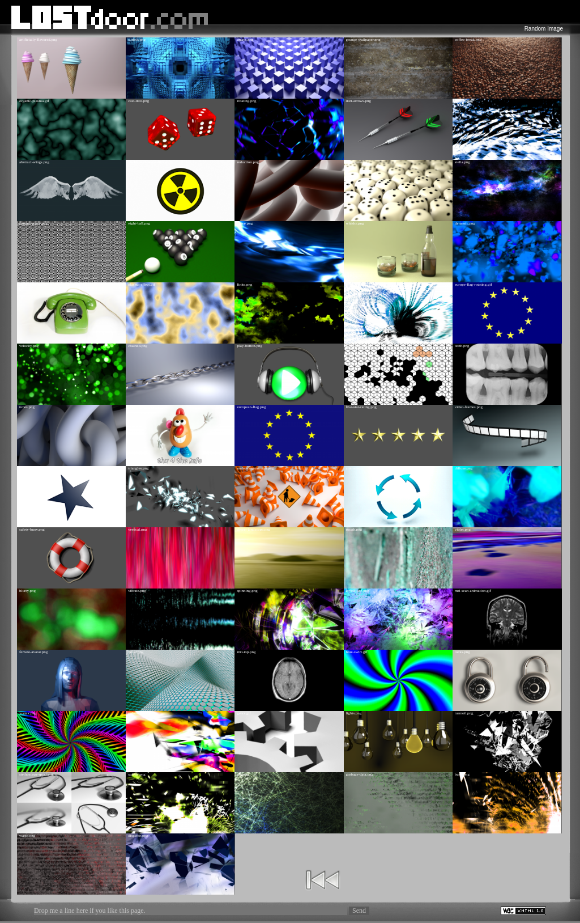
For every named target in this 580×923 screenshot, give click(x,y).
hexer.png (135, 652)
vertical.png (137, 529)
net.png (243, 774)
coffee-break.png (468, 39)
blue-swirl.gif (357, 652)
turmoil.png (464, 713)
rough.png (354, 529)
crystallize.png (357, 590)
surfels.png (137, 39)
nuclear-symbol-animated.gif (151, 162)
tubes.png (27, 407)
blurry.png (27, 590)
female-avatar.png (33, 652)
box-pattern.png (359, 346)
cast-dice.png (138, 101)
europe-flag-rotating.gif (473, 284)
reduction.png (248, 162)
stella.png (462, 162)
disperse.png (138, 835)
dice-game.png (357, 162)
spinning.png (247, 590)
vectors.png (355, 284)
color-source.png (141, 713)
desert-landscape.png (253, 529)
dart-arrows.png (359, 101)
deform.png (464, 101)
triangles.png (138, 468)
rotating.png (246, 101)
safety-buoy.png (32, 529)
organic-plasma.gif (34, 101)
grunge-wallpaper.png (363, 39)
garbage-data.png (359, 774)
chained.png (137, 346)
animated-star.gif (32, 468)
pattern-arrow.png (33, 223)
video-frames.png (469, 407)
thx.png (134, 407)
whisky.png (355, 223)
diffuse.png (464, 468)
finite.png (244, 284)
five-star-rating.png (361, 407)
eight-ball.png (139, 223)
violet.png (463, 529)
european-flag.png (251, 407)
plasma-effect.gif (141, 284)
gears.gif (243, 713)
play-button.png (249, 346)
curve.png (245, 223)
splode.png (137, 774)
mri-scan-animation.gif (473, 590)
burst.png (462, 774)
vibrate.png (137, 590)
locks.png (462, 652)
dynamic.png (465, 223)
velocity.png (29, 346)
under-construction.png (255, 468)
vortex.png (27, 713)
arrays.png (245, 39)
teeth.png (462, 346)
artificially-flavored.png (38, 39)
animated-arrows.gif (362, 468)
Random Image (543, 29)
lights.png (354, 713)
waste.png (27, 835)
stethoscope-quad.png (36, 774)
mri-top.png (246, 652)
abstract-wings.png (34, 162)
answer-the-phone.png (36, 284)
